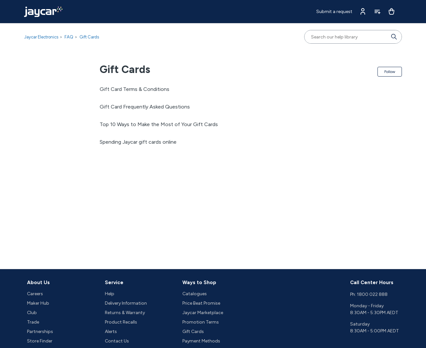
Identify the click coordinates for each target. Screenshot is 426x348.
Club (32, 312)
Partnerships (40, 331)
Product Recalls (121, 322)
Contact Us (117, 341)
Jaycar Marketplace (202, 312)
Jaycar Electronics (41, 37)
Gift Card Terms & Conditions (134, 89)
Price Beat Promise (201, 303)
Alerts (111, 331)
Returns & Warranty (125, 312)
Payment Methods (201, 341)
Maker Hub (38, 303)
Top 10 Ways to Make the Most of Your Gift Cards (159, 124)
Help (109, 294)
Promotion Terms (200, 322)
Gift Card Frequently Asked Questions (145, 107)
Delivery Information (126, 303)
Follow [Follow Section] (389, 71)
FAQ (68, 37)
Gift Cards (89, 37)
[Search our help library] (347, 36)
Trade (33, 322)
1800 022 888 (372, 294)
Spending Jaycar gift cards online (138, 142)
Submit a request (334, 11)
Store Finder (39, 341)
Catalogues (194, 294)
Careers (35, 294)
